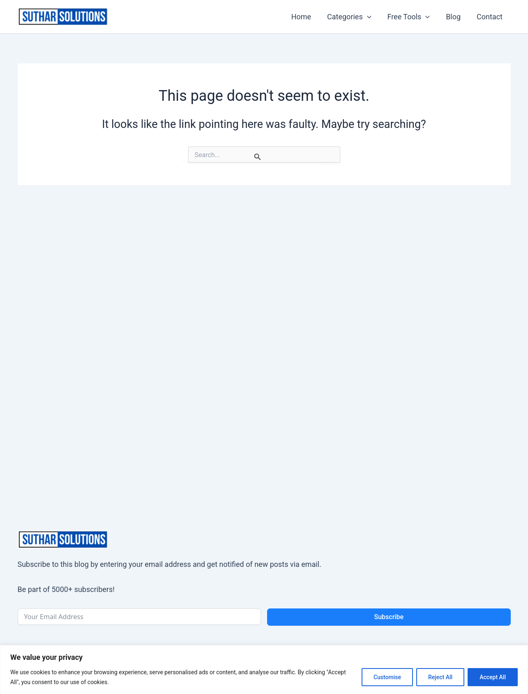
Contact (490, 16)
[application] (371, 16)
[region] (264, 669)
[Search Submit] (258, 157)
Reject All (440, 677)
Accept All (493, 677)
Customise (387, 677)
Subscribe (388, 617)
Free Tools (411, 16)
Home (306, 16)
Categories (353, 16)
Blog (455, 16)
